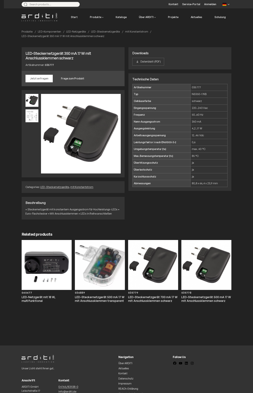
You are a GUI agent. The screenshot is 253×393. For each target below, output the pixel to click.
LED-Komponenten (49, 31)
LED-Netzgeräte (76, 31)
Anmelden (210, 4)
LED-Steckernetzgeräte (105, 31)
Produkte (27, 31)
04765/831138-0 (68, 386)
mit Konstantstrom (136, 31)
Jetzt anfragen (39, 78)
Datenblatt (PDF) (151, 61)
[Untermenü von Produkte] (103, 17)
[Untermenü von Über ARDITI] (155, 17)
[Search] (76, 4)
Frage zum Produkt (72, 78)
